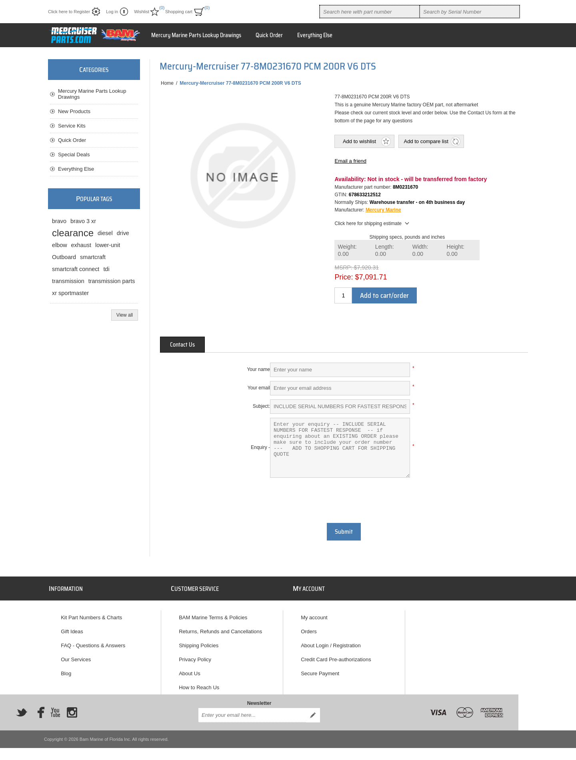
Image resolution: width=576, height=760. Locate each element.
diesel (105, 233)
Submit (344, 532)
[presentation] (344, 499)
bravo (59, 221)
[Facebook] (38, 712)
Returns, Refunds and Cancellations (220, 631)
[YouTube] (55, 712)
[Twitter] (21, 712)
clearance (73, 232)
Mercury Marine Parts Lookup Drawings (196, 35)
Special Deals (74, 155)
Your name (258, 369)
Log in (112, 11)
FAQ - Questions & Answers (93, 645)
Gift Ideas (72, 631)
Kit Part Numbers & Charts (91, 617)
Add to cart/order (384, 295)
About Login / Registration (331, 645)
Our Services (76, 659)
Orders (309, 631)
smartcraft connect (75, 269)
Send (313, 715)
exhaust (81, 245)
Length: (384, 250)
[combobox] (370, 11)
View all (124, 315)
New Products (74, 111)
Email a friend (350, 161)
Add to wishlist (359, 141)
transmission (68, 281)
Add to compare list (426, 141)
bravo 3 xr (83, 221)
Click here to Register (69, 11)
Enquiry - (260, 447)
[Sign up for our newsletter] (252, 715)
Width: (420, 250)
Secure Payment (320, 673)
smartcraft (93, 257)
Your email (259, 388)
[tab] (182, 345)
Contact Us (182, 344)
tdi (106, 269)
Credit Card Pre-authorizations (336, 659)
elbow (59, 245)
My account (314, 617)
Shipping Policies (198, 645)
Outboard (64, 257)
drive (123, 233)
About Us (189, 673)
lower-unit (107, 245)
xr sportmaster (70, 293)
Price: (343, 277)
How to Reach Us (199, 687)
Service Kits (72, 126)
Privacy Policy (195, 659)
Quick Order (269, 35)
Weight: (347, 250)
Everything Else (314, 35)
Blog (66, 673)
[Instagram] (72, 712)
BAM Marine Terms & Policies (213, 617)
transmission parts (111, 281)
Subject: (261, 406)
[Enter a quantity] (343, 295)
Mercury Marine (383, 210)
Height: (455, 250)
